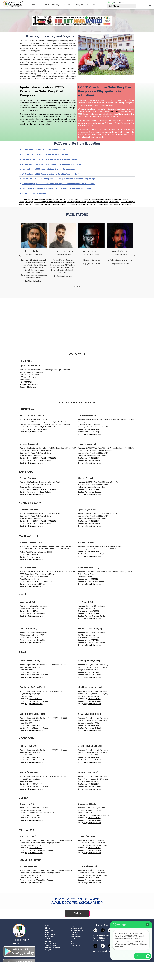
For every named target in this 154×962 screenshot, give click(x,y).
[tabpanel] (34, 253)
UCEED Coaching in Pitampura (120, 204)
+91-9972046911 (26, 382)
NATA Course (49, 930)
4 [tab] (78, 286)
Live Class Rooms (77, 930)
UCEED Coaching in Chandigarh (77, 204)
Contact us (74, 932)
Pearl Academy (50, 934)
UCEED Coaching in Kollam (55, 204)
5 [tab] (79, 286)
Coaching (56, 5)
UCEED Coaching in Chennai (44, 202)
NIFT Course (49, 926)
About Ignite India (76, 928)
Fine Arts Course (50, 945)
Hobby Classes (50, 950)
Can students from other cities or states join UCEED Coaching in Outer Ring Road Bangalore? (57, 189)
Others (73, 943)
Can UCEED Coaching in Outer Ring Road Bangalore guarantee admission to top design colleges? (59, 179)
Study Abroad (82, 5)
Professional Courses (52, 948)
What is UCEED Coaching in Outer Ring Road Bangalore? (43, 150)
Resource (68, 5)
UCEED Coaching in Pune (49, 199)
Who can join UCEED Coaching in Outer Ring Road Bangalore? (45, 154)
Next (134, 255)
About (35, 5)
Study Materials (76, 937)
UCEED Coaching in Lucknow (85, 202)
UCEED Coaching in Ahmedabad (110, 199)
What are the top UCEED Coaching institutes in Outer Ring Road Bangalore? (50, 174)
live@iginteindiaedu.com (29, 385)
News (72, 941)
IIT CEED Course (50, 939)
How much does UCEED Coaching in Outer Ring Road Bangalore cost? (48, 169)
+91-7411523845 (49, 427)
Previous (20, 255)
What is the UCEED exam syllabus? (35, 193)
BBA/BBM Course (50, 943)
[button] (77, 149)
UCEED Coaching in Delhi (69, 199)
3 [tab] (77, 286)
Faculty (73, 939)
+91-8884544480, (36, 427)
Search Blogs (75, 945)
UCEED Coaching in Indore (88, 199)
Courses (45, 5)
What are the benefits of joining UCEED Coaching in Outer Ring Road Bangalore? (52, 164)
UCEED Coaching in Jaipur (64, 202)
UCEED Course (49, 937)
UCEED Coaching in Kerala (99, 204)
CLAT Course (49, 941)
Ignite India (114, 112)
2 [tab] (75, 286)
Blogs (73, 926)
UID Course (48, 932)
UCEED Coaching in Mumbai (29, 199)
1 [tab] (74, 286)
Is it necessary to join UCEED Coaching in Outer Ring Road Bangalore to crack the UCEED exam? (58, 184)
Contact (94, 5)
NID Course (48, 928)
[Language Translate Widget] (121, 6)
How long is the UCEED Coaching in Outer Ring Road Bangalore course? (49, 159)
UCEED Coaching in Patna (35, 204)
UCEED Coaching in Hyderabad (108, 202)
